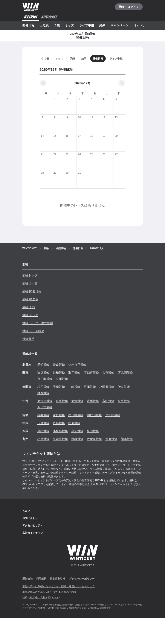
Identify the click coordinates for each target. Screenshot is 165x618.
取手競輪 (74, 372)
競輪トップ (29, 275)
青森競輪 (59, 364)
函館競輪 (43, 364)
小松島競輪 (60, 431)
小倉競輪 (43, 439)
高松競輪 (43, 431)
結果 (102, 25)
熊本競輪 (127, 439)
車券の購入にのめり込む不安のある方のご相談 (49, 592)
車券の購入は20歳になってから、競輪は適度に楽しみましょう (58, 586)
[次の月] (121, 83)
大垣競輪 (77, 401)
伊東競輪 (124, 387)
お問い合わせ (30, 518)
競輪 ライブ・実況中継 (37, 323)
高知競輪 (77, 431)
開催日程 (28, 25)
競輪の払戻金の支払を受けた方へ (41, 597)
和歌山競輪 (94, 415)
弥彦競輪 (43, 372)
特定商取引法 (57, 578)
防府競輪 (74, 423)
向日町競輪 (75, 415)
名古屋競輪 (44, 401)
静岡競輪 (43, 393)
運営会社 (27, 578)
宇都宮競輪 (91, 372)
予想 (57, 25)
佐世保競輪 (94, 439)
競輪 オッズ (30, 315)
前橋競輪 (59, 372)
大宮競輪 (108, 372)
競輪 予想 (28, 307)
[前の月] (43, 83)
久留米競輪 (60, 439)
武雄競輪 (77, 439)
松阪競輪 (124, 401)
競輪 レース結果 (33, 331)
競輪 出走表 (30, 299)
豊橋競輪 (93, 401)
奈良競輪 (59, 415)
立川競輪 (62, 379)
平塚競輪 (90, 387)
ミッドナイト (143, 25)
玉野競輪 (43, 423)
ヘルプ (26, 510)
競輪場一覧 (29, 283)
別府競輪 (111, 439)
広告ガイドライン (32, 532)
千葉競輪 (59, 387)
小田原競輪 (106, 387)
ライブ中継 (86, 25)
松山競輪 (93, 431)
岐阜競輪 (62, 401)
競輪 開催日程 (31, 291)
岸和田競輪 (112, 415)
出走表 (44, 25)
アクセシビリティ (32, 525)
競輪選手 (28, 339)
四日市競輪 (44, 407)
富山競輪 (108, 401)
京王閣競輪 (44, 379)
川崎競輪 (74, 387)
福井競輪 (43, 415)
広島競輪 (59, 423)
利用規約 (41, 578)
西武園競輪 (125, 372)
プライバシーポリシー (82, 578)
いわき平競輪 (77, 364)
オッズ (69, 25)
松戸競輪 (43, 387)
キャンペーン (119, 25)
